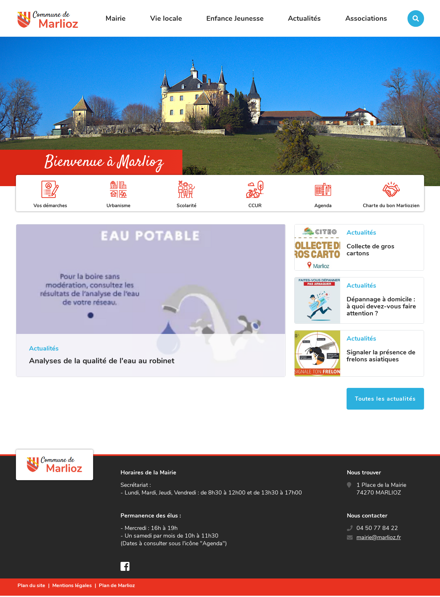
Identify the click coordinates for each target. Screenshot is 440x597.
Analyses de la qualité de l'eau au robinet (101, 361)
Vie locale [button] (166, 18)
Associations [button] (366, 18)
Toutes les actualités (384, 400)
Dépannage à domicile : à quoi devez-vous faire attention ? (381, 306)
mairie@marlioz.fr (378, 538)
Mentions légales (72, 586)
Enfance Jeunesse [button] (235, 18)
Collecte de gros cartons (370, 250)
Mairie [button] (116, 18)
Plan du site (31, 586)
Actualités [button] (304, 18)
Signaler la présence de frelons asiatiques (381, 356)
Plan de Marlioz (117, 586)
